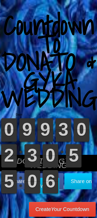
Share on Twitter (65, 183)
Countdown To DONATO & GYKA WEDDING (49, 62)
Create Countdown (62, 209)
